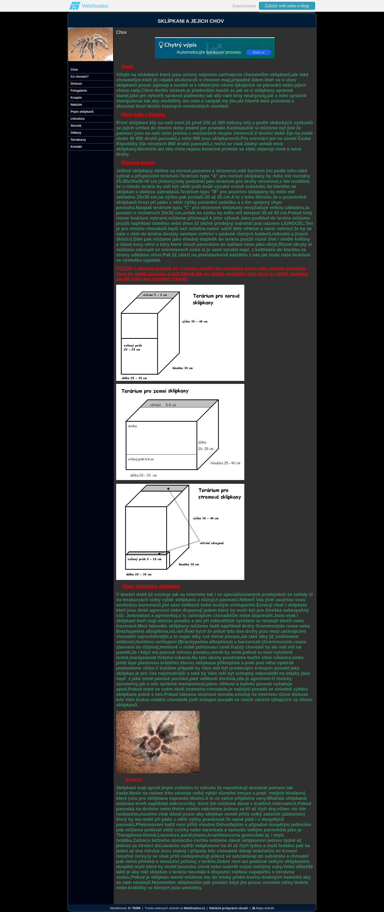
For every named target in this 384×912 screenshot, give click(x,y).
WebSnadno (95, 6)
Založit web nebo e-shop (287, 5)
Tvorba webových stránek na (175, 908)
